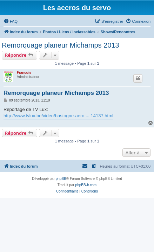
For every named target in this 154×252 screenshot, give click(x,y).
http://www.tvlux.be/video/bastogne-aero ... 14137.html (58, 115)
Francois (24, 73)
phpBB (61, 179)
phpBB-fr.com (86, 185)
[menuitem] (11, 21)
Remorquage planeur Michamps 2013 (60, 45)
